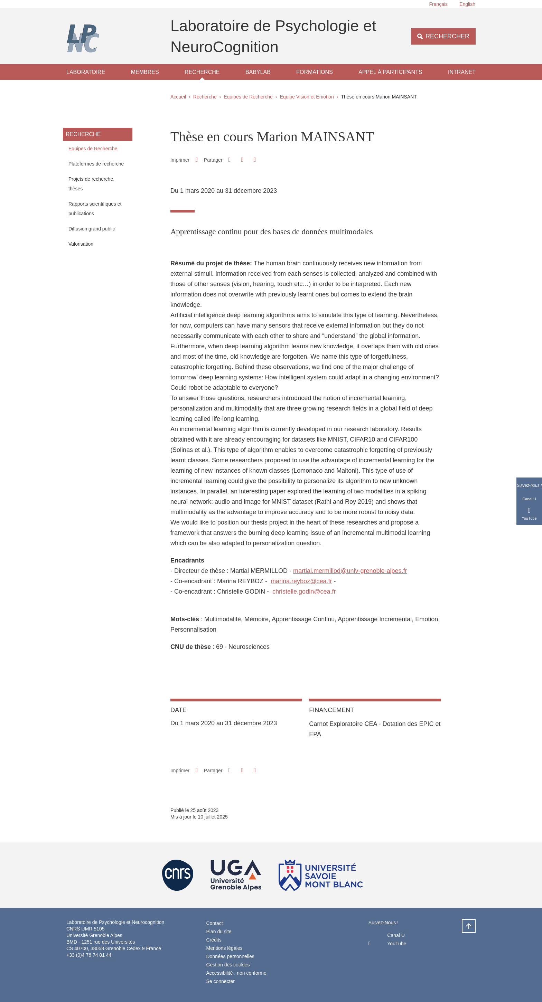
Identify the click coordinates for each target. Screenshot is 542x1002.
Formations (314, 72)
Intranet (462, 72)
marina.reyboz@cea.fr (301, 581)
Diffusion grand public (91, 228)
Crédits (214, 940)
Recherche (202, 72)
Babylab (258, 72)
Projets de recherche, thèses (91, 183)
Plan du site (219, 931)
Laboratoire (85, 72)
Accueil (178, 97)
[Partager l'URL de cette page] (254, 159)
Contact (214, 923)
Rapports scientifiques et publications (94, 208)
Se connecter (220, 981)
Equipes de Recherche (248, 97)
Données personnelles (230, 956)
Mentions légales (224, 948)
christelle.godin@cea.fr (304, 591)
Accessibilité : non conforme (236, 973)
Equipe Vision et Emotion (307, 97)
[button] (229, 159)
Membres (145, 72)
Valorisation (80, 244)
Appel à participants (390, 72)
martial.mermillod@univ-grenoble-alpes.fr (350, 570)
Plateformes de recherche (96, 164)
